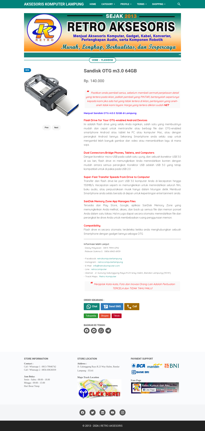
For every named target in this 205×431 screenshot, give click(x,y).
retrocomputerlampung (110, 262)
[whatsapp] (101, 330)
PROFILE (124, 4)
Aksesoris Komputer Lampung (54, 4)
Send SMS (112, 306)
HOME (93, 4)
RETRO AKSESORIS (112, 425)
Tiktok (117, 315)
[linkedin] (102, 412)
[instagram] (122, 412)
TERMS (140, 4)
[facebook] (87, 330)
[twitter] (94, 330)
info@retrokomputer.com (106, 265)
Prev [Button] (47, 127)
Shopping (157, 4)
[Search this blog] (179, 4)
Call (132, 306)
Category (107, 4)
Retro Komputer (107, 276)
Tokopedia (91, 315)
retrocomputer (99, 269)
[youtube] (112, 412)
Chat (91, 306)
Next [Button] (56, 127)
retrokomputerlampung (109, 258)
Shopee (105, 315)
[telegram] (108, 330)
